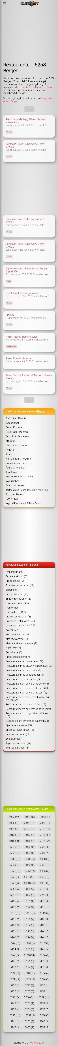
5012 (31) (14, 834)
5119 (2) (44, 913)
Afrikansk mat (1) (15, 571)
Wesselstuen (12, 422)
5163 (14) (29, 955)
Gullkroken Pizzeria (16, 418)
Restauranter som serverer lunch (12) (26, 704)
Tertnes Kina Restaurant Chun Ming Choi (27, 490)
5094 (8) (29, 895)
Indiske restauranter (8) (18, 616)
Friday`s (10, 449)
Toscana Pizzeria (15, 494)
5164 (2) (44, 955)
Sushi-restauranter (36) (18, 734)
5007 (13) (29, 822)
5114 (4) (29, 907)
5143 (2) (14, 937)
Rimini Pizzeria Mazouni (18, 358)
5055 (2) (44, 871)
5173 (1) (14, 967)
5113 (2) (14, 907)
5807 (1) (29, 1027)
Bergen (41, 411)
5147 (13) (15, 943)
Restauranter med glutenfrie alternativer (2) (29, 665)
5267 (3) (14, 1027)
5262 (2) (29, 1021)
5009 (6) (13, 828)
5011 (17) (44, 828)
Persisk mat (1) (14, 652)
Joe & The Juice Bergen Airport (22, 293)
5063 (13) (29, 883)
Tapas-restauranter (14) (18, 743)
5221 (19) (15, 979)
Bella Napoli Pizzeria (17, 431)
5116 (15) (15, 913)
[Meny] (4, 3)
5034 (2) (44, 853)
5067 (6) (44, 883)
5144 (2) (29, 937)
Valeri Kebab (12, 481)
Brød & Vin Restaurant (17, 436)
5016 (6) (29, 841)
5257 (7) (44, 1009)
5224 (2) (44, 979)
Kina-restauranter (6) (17, 639)
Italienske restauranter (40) (20, 621)
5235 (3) (14, 997)
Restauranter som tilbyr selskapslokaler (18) (27, 715)
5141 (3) (29, 931)
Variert (9, 132)
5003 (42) (14, 816)
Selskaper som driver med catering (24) (27, 720)
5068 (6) (14, 889)
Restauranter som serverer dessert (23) (27, 688)
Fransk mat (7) (13, 607)
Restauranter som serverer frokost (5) (26, 692)
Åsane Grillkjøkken (15, 467)
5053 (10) (15, 871)
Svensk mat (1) (14, 738)
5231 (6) (29, 991)
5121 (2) (14, 919)
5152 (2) (44, 943)
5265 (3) (44, 1021)
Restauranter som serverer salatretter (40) (29, 709)
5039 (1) (14, 865)
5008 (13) (44, 822)
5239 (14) (44, 997)
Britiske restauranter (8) (18, 598)
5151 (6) (30, 943)
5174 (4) (29, 967)
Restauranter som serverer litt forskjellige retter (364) (28, 698)
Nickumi (10, 315)
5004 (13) (30, 816)
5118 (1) (30, 913)
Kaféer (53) (12, 630)
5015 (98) (14, 841)
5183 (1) (30, 973)
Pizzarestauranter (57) (18, 656)
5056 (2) (14, 877)
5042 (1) (29, 865)
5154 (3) (14, 949)
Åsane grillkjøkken (15, 485)
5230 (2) (14, 991)
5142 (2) (44, 931)
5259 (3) (30, 1015)
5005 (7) (45, 816)
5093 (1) (14, 895)
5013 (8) (29, 834)
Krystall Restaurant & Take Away (23, 503)
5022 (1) (29, 847)
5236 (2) (28, 997)
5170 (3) (29, 961)
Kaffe (8, 281)
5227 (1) (44, 985)
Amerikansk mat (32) (17, 576)
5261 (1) (14, 1021)
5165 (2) (14, 961)
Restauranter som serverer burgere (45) (27, 683)
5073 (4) (44, 889)
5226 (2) (29, 985)
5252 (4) (44, 1003)
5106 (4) (14, 901)
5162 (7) (14, 955)
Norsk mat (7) (13, 647)
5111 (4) (44, 901)
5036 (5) (30, 859)
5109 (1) (29, 901)
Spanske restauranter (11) (20, 729)
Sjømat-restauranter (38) (19, 725)
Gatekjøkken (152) (16, 612)
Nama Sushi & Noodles (18, 458)
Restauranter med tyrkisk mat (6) (23, 670)
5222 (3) (30, 979)
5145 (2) (44, 937)
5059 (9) (14, 883)
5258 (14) (15, 1015)
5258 (29, 125)
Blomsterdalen (40, 125)
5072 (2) (29, 889)
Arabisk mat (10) (15, 580)
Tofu (8, 454)
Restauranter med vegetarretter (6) (25, 674)
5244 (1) (29, 1003)
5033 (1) (29, 853)
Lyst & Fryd (12, 498)
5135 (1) (44, 925)
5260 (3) (44, 1015)
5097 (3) (44, 895)
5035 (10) (15, 859)
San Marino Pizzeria (16, 445)
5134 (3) (29, 925)
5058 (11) (44, 877)
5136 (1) (14, 931)
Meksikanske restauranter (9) (21, 643)
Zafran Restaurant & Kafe (19, 463)
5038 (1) (44, 859)
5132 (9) (14, 925)
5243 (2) (14, 1003)
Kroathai (10, 440)
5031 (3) (44, 847)
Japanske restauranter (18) (20, 625)
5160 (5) (29, 949)
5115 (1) (44, 907)
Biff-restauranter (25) (17, 594)
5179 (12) (15, 973)
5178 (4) (44, 967)
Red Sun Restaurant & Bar (20, 476)
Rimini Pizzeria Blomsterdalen (21, 336)
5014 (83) (44, 834)
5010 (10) (29, 828)
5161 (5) (44, 949)
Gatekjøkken (11, 346)
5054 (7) (30, 871)
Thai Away (11, 472)
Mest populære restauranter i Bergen (34, 87)
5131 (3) (44, 919)
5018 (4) (14, 847)
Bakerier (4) (12, 589)
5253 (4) (14, 1009)
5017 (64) (44, 841)
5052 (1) (44, 865)
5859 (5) (44, 1027)
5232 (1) (44, 991)
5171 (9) (44, 961)
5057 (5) (28, 877)
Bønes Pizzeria (14, 427)
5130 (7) (29, 919)
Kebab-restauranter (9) (18, 634)
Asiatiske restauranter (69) (20, 585)
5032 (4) (14, 853)
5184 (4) (44, 973)
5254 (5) (29, 1009)
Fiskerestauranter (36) (18, 603)
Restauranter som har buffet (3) (23, 679)
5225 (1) (14, 985)
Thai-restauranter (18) (17, 747)
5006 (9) (13, 822)
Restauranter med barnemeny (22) (24, 661)
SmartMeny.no (36, 1043)
